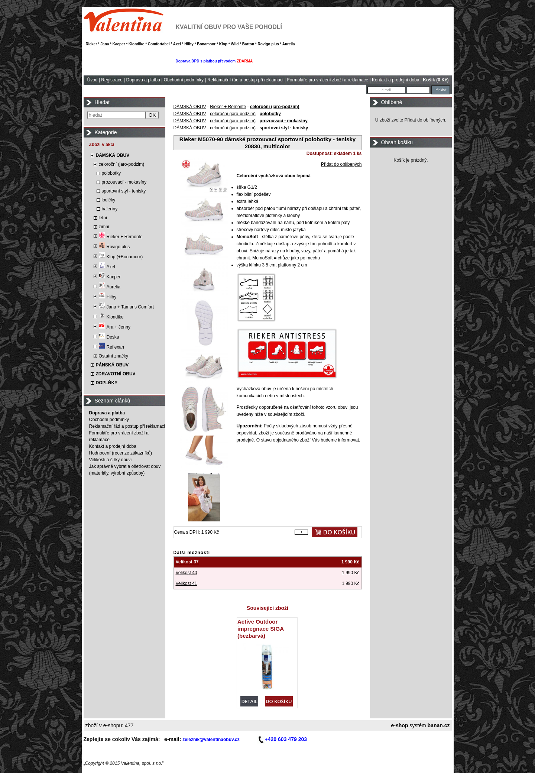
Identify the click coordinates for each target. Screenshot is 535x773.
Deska (109, 337)
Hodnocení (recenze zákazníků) (120, 453)
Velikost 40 (186, 572)
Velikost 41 (186, 583)
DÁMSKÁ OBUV (113, 155)
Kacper (110, 276)
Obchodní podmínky (184, 80)
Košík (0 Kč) (435, 80)
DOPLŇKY (107, 382)
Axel (107, 266)
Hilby (108, 297)
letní (103, 217)
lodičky (109, 200)
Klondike (111, 317)
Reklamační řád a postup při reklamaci (245, 80)
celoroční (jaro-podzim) (122, 164)
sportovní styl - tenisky (124, 191)
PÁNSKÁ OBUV (112, 365)
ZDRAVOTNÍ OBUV (116, 373)
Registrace (111, 80)
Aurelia (109, 287)
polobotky (111, 173)
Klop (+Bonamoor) (121, 256)
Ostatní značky (113, 356)
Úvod (92, 80)
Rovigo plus (114, 246)
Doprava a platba (143, 80)
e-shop (399, 725)
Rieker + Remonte (121, 236)
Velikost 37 (187, 562)
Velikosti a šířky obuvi (110, 459)
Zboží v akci (101, 144)
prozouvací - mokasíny (124, 182)
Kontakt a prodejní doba (395, 80)
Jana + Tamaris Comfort (126, 307)
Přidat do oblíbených (341, 164)
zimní (104, 226)
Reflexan (111, 347)
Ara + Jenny (114, 327)
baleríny (110, 208)
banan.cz (439, 725)
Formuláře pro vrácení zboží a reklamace (327, 80)
